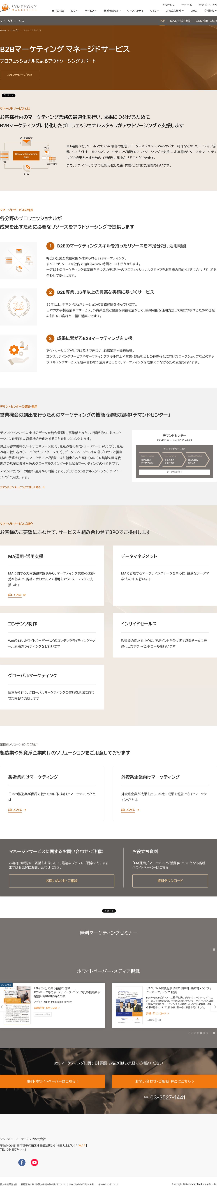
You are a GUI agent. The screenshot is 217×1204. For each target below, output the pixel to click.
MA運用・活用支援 (180, 20)
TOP (162, 20)
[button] (74, 12)
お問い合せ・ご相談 (206, 20)
